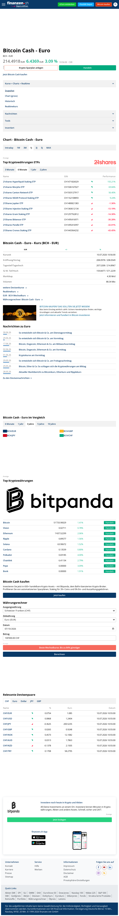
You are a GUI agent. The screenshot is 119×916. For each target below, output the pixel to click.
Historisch (10, 101)
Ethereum (8, 534)
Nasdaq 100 (77, 893)
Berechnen (59, 655)
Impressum (69, 867)
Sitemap (9, 878)
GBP (39, 702)
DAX (39, 893)
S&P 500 (102, 893)
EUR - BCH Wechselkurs (15, 296)
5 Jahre (40, 425)
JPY (31, 702)
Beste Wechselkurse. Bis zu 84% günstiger (59, 648)
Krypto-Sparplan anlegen (31, 67)
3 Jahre (30, 425)
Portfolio (21, 900)
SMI (7, 897)
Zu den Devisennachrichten (17, 379)
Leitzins (62, 900)
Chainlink (7, 561)
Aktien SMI (10, 893)
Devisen (36, 897)
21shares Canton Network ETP (18, 192)
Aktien (26, 897)
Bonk (5, 572)
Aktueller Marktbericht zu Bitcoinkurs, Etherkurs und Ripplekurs (50, 373)
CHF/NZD (7, 746)
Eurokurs (59, 897)
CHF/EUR (7, 714)
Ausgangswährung (59, 610)
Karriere (9, 871)
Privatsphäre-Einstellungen (77, 881)
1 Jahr (20, 425)
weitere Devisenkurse (15, 288)
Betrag (59, 638)
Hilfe (37, 867)
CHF (7, 702)
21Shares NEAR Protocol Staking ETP (21, 198)
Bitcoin (6, 523)
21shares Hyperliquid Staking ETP (19, 181)
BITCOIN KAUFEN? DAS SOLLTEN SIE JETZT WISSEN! (65, 307)
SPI (19, 893)
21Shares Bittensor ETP (14, 219)
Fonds (83, 897)
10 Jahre (52, 425)
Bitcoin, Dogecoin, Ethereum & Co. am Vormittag (42, 350)
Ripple (6, 539)
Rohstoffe (10, 900)
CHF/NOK (7, 735)
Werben (38, 871)
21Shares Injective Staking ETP (18, 208)
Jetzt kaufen (59, 596)
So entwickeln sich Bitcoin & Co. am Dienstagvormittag (45, 333)
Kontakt (9, 867)
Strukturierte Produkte (100, 897)
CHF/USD (7, 719)
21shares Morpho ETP (13, 187)
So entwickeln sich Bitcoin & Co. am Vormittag (41, 339)
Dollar (24, 702)
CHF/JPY (7, 725)
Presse (8, 874)
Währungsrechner (37, 900)
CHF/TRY (7, 752)
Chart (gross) (11, 96)
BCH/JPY (11, 436)
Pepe (5, 566)
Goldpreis (16, 897)
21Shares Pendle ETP (13, 224)
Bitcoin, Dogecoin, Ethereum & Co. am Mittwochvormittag (47, 345)
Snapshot (9, 90)
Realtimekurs (11, 106)
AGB (66, 878)
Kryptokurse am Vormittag (32, 356)
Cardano (7, 550)
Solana (6, 545)
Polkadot (7, 556)
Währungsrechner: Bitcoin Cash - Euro (23, 300)
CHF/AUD (7, 741)
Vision (6, 529)
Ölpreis (52, 900)
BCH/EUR (11, 432)
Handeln (87, 67)
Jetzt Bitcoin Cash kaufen (15, 74)
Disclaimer (69, 874)
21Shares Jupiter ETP (13, 203)
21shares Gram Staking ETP (16, 214)
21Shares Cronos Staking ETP (17, 230)
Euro (15, 702)
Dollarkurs (48, 897)
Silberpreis (72, 897)
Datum (59, 628)
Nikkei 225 (90, 893)
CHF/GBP (7, 730)
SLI (24, 893)
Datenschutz (70, 871)
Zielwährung (59, 619)
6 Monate (9, 425)
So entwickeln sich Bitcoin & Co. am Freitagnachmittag (45, 361)
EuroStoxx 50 (49, 893)
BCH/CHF (68, 436)
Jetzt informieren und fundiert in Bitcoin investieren (65, 316)
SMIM (31, 893)
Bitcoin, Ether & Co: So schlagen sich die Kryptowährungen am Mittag (52, 367)
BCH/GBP (68, 432)
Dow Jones (64, 893)
